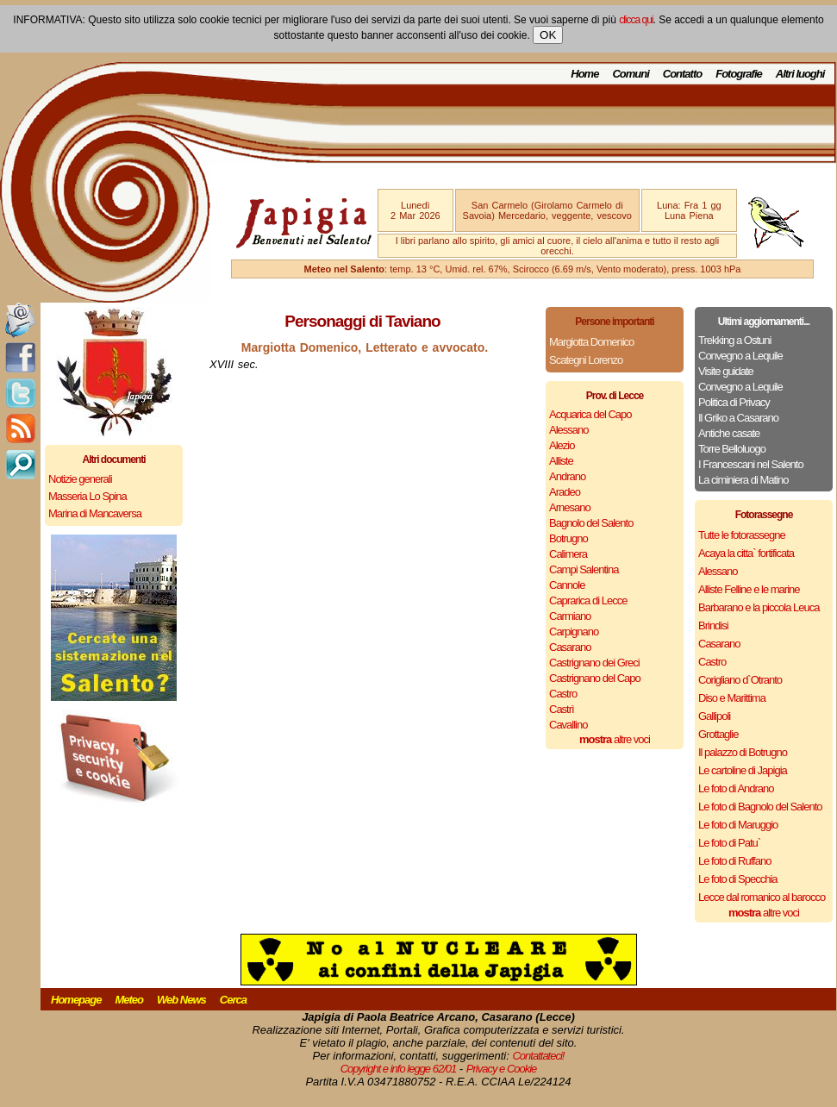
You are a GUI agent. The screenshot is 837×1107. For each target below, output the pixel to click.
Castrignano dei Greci (594, 662)
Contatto (682, 73)
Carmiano (569, 616)
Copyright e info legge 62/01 (398, 1068)
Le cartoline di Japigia (742, 770)
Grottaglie (718, 734)
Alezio (561, 445)
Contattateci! (538, 1055)
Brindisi (713, 625)
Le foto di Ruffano (734, 860)
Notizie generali (80, 478)
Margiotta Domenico (591, 341)
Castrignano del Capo (594, 678)
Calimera (568, 553)
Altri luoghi (800, 73)
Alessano (568, 429)
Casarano (569, 647)
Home (584, 73)
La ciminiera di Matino (743, 479)
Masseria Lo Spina (87, 496)
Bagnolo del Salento (591, 522)
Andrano (567, 476)
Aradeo (564, 491)
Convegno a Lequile (740, 355)
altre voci (614, 739)
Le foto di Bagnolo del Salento (759, 806)
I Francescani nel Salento (750, 464)
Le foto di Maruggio (738, 824)
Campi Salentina (583, 569)
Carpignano (573, 631)
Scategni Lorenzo (585, 359)
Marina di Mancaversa (94, 513)
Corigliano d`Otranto (740, 679)
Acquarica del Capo (590, 414)
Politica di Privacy (734, 402)
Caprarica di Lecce (588, 600)
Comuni (630, 73)
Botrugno (568, 538)
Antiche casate (728, 433)
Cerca (233, 999)
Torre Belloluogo (731, 448)
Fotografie (738, 73)
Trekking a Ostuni (734, 340)
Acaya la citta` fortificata (746, 553)
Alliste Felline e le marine (749, 589)
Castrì (561, 709)
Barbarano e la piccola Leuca (758, 607)
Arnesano (569, 507)
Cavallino (568, 724)
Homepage (76, 999)
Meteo (129, 999)
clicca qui (636, 20)
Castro (563, 693)
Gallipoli (714, 716)
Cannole (566, 585)
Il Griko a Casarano (738, 417)
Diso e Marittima (731, 697)
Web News (181, 999)
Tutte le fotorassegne (741, 534)
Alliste (561, 460)
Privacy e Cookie (501, 1068)
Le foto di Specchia (738, 878)
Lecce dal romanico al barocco (761, 897)
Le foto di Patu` (729, 842)
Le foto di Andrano (736, 788)
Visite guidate (725, 371)
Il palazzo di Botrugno (742, 752)
